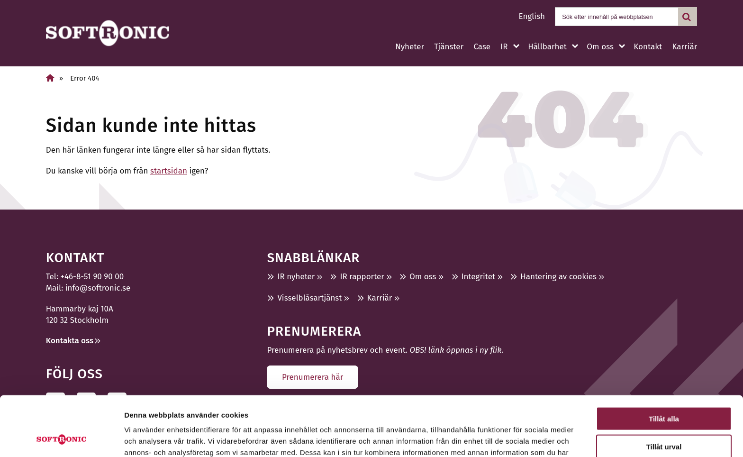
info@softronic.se (97, 288)
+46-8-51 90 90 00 (92, 277)
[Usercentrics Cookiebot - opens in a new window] (61, 438)
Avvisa (663, 418)
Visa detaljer (515, 438)
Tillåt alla (664, 362)
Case (481, 47)
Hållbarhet (547, 47)
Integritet (479, 277)
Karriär (684, 47)
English (532, 16)
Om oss (600, 47)
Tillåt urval (664, 390)
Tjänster (448, 47)
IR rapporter (362, 277)
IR (503, 47)
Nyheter (409, 47)
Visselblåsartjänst (309, 298)
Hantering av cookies (558, 277)
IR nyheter (296, 277)
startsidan (168, 171)
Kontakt (648, 47)
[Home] (50, 78)
